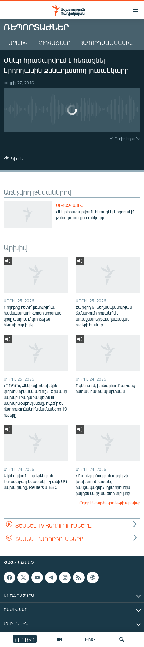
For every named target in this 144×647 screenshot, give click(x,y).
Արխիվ (18, 43)
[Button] (13, 159)
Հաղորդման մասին (106, 43)
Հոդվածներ (54, 43)
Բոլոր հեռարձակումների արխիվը (109, 502)
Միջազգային (69, 205)
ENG (90, 639)
